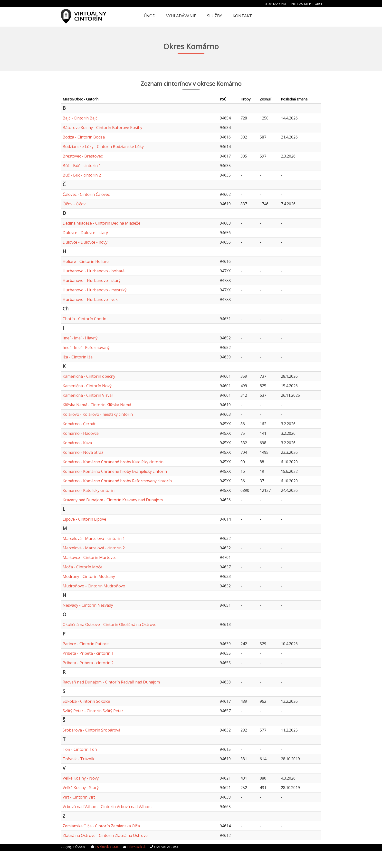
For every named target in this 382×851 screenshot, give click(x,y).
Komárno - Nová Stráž (83, 452)
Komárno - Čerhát (79, 423)
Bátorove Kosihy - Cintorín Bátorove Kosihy (102, 127)
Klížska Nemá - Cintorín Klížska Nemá (97, 404)
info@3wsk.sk (136, 847)
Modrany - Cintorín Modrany (89, 576)
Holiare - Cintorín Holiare (86, 261)
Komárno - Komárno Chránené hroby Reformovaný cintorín (117, 481)
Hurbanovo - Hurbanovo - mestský (94, 290)
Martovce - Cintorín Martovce (89, 557)
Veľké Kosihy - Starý (81, 787)
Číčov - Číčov (74, 204)
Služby (214, 16)
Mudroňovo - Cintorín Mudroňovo (94, 586)
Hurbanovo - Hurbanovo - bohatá (93, 271)
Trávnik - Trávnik (78, 759)
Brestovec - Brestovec (83, 156)
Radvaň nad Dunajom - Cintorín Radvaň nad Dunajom (111, 682)
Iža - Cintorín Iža (78, 357)
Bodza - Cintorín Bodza (84, 137)
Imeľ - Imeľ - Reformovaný (86, 347)
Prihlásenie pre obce (307, 4)
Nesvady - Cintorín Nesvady (88, 605)
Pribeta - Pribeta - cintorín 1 (88, 653)
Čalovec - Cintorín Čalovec (86, 194)
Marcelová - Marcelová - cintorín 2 (94, 548)
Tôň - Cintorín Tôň (80, 749)
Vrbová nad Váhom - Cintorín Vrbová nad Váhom (107, 806)
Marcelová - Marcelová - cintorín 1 (94, 538)
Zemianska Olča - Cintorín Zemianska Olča (101, 826)
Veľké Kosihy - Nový (81, 778)
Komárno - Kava (77, 442)
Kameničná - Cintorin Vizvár (88, 395)
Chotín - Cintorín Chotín (84, 318)
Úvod (149, 16)
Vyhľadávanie (181, 16)
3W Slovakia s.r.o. (107, 847)
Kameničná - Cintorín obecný (89, 376)
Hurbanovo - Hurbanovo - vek (90, 299)
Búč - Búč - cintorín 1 (82, 165)
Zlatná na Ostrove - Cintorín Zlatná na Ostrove (105, 835)
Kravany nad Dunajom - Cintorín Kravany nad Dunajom (113, 500)
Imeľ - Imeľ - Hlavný (80, 338)
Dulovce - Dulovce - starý (85, 232)
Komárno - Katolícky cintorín (89, 490)
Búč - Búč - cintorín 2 (82, 175)
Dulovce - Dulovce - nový (85, 242)
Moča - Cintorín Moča (82, 567)
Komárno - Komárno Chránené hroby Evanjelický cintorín (115, 471)
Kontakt (242, 16)
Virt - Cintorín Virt (79, 797)
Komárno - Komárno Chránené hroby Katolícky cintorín (113, 462)
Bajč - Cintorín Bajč (80, 118)
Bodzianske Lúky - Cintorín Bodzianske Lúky (103, 146)
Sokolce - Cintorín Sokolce (86, 701)
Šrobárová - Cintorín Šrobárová (91, 730)
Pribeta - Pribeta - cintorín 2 (88, 662)
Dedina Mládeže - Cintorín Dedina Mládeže (101, 223)
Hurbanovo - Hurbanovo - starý (92, 280)
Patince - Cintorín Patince (86, 643)
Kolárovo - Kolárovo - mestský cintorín (98, 414)
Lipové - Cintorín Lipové (84, 519)
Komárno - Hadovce (81, 433)
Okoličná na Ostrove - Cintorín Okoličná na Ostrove (109, 624)
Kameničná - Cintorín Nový (87, 385)
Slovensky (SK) (275, 4)
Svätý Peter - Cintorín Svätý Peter (93, 710)
